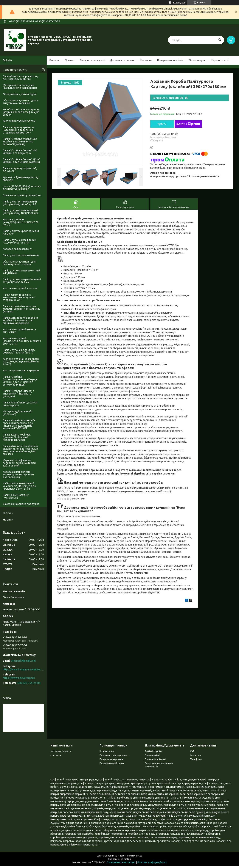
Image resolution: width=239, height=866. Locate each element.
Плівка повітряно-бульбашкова (22, 195)
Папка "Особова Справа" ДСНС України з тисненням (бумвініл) (22, 161)
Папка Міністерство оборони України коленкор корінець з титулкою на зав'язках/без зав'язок (20, 450)
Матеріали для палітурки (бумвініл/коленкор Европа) (20, 86)
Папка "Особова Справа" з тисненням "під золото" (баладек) (18, 393)
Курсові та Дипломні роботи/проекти (20, 178)
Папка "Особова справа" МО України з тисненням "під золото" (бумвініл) (20, 141)
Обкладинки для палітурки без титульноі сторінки (19, 263)
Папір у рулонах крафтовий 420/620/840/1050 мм (19, 241)
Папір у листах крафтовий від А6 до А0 (21, 232)
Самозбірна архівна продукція (21, 503)
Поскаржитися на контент (121, 862)
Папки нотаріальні (155, 759)
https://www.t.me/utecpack (19, 677)
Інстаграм (195, 755)
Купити (162, 123)
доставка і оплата (60, 751)
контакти (55, 755)
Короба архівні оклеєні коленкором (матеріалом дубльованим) (18, 474)
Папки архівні (152, 755)
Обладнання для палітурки (19, 94)
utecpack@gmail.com (23, 660)
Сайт (193, 751)
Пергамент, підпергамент (114, 755)
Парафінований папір (112, 763)
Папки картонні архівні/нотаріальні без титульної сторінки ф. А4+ (19, 297)
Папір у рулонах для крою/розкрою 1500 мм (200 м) (19, 351)
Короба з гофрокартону (17, 248)
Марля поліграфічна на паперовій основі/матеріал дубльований (19, 463)
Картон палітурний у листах (20, 288)
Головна (54, 60)
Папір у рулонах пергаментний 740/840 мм (21, 272)
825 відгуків (179, 2)
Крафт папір (107, 751)
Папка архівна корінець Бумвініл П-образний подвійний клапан (17, 437)
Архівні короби (153, 751)
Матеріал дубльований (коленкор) (17, 413)
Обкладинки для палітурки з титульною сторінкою (20, 102)
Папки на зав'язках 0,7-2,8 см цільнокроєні (20, 404)
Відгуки (8, 513)
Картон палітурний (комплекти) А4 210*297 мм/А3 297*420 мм (22, 341)
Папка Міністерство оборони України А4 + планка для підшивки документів (20, 320)
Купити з (188, 124)
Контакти (146, 60)
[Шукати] (220, 40)
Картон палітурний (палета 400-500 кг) (19, 331)
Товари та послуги (91, 60)
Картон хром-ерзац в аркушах (21, 370)
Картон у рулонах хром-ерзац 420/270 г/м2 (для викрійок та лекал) (21, 361)
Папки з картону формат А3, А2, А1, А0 (20, 169)
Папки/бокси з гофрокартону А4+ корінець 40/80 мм (20, 77)
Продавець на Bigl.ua (119, 859)
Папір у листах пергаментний (21, 255)
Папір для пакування (111, 759)
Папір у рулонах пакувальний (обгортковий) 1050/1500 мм (20, 212)
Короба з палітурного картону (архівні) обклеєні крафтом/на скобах (21, 112)
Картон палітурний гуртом (19, 121)
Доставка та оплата (122, 60)
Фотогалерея (197, 60)
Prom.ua (137, 855)
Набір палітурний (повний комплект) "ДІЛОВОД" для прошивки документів (19, 486)
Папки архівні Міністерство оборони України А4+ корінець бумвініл (21, 309)
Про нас (69, 60)
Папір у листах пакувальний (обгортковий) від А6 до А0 (20, 203)
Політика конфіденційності (152, 862)
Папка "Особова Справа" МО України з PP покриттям (20, 152)
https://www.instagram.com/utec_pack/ (23, 669)
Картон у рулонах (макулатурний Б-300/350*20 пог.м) (20, 222)
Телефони (196, 759)
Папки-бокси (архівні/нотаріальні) (16, 496)
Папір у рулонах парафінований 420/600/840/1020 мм (22, 281)
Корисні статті (220, 60)
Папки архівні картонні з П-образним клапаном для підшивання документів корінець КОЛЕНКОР (19, 424)
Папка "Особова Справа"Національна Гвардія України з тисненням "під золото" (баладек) (20, 380)
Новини (8, 519)
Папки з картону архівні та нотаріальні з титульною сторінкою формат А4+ (19, 130)
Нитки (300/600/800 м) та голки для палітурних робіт (22, 187)
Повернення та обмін (170, 60)
